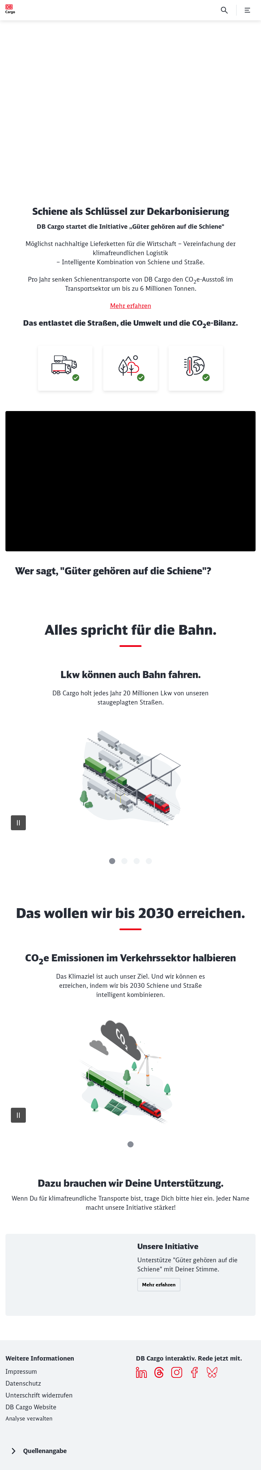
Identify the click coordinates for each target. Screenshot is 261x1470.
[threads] (162, 1373)
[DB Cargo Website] (30, 1407)
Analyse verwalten (28, 1418)
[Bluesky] (215, 1373)
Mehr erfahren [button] (159, 1285)
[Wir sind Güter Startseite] (10, 9)
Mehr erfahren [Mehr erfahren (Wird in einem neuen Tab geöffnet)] (130, 306)
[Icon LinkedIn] (144, 1373)
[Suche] (224, 10)
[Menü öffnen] (247, 10)
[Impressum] (21, 1371)
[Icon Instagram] (179, 1373)
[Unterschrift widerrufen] (39, 1395)
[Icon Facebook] (197, 1373)
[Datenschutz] (23, 1383)
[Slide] (112, 861)
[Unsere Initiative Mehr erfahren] (130, 1275)
